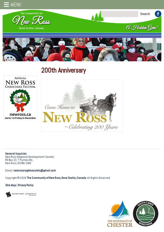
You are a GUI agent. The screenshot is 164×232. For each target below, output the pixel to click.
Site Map (10, 185)
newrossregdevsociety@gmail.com (34, 170)
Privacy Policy (25, 185)
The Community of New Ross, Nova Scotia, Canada (56, 178)
